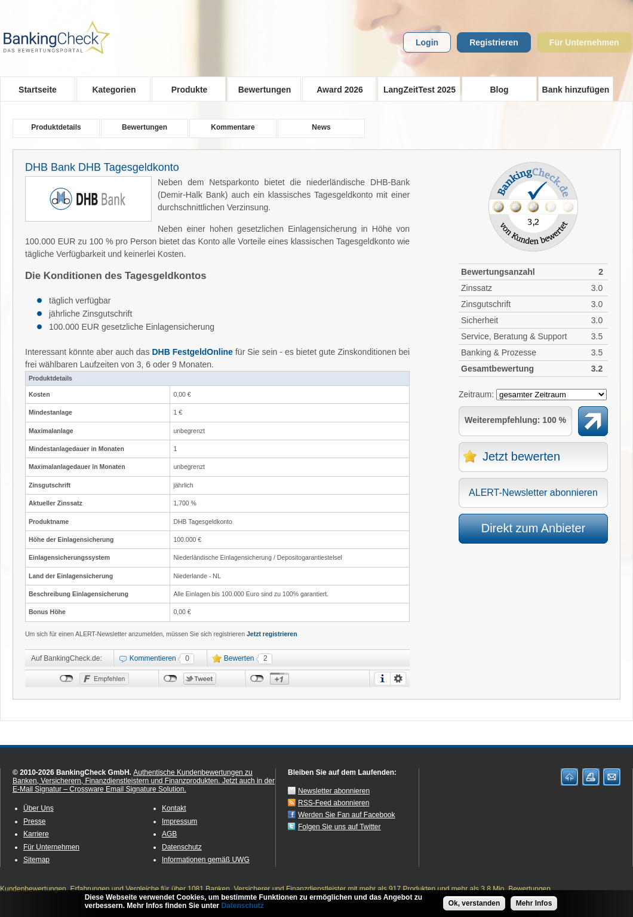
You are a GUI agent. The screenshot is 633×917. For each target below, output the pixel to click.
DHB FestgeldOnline (192, 352)
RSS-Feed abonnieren (333, 803)
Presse (34, 821)
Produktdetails (56, 127)
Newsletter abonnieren (334, 791)
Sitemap (36, 859)
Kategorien (110, 89)
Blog (499, 89)
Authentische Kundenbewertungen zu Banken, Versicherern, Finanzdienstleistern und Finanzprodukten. (133, 776)
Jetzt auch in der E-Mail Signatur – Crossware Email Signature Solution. (144, 785)
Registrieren (493, 42)
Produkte (185, 89)
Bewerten (239, 658)
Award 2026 (336, 89)
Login (427, 42)
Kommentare (232, 127)
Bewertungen (260, 89)
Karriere (36, 834)
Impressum (179, 821)
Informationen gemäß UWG (206, 859)
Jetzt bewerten (521, 456)
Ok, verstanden (474, 905)
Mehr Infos (534, 905)
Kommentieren (153, 658)
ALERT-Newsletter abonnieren (533, 492)
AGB (169, 834)
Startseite (38, 89)
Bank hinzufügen (576, 89)
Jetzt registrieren (272, 633)
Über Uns (38, 808)
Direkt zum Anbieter (533, 528)
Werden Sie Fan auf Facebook (346, 815)
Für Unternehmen (584, 42)
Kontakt (174, 808)
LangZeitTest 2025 (416, 89)
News (321, 127)
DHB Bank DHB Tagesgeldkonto (102, 167)
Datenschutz (182, 847)
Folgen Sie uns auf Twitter (339, 827)
